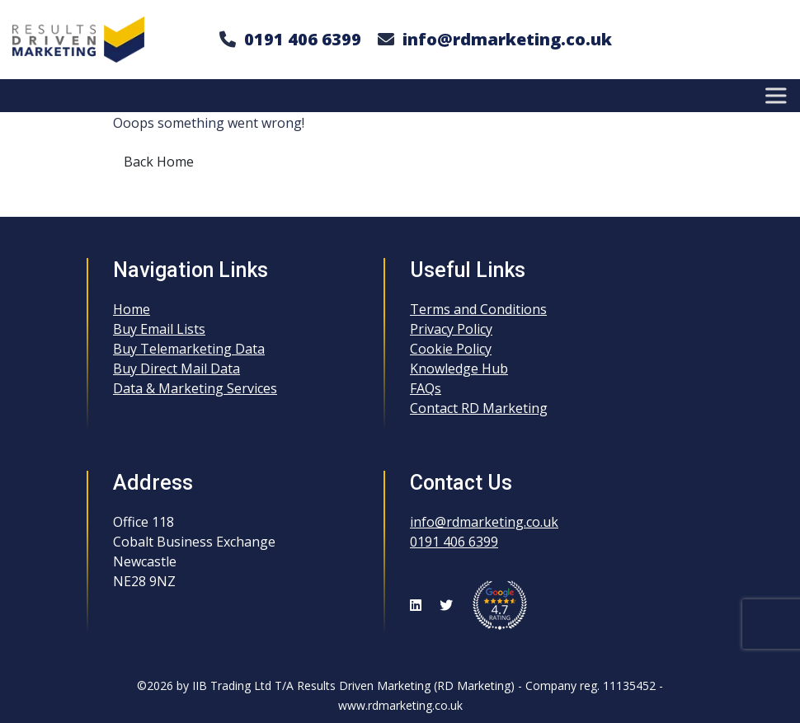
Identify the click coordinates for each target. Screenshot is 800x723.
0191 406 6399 (302, 39)
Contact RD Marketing (479, 408)
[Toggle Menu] (778, 95)
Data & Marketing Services (195, 388)
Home (131, 309)
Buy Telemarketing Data (189, 349)
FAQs (425, 388)
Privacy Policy (451, 329)
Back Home (159, 162)
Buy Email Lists (159, 329)
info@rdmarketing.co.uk (507, 39)
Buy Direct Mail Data (176, 368)
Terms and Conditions (478, 309)
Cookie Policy (451, 349)
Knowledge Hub (459, 368)
